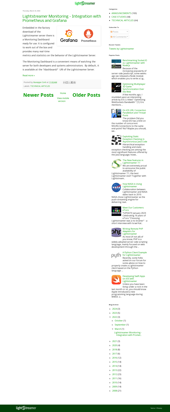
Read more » (29, 75)
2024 (115, 308)
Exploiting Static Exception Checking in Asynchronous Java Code (135, 139)
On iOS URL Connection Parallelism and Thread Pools (134, 113)
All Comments (118, 36)
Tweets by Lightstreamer (121, 48)
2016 (115, 357)
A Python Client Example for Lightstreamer (135, 253)
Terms (152, 408)
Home (63, 93)
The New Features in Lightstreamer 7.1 (133, 161)
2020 (115, 345)
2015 (115, 361)
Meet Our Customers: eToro (133, 209)
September (120, 324)
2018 (115, 349)
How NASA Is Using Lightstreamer (132, 185)
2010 (115, 382)
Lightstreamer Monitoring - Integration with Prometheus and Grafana (62, 18)
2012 (115, 374)
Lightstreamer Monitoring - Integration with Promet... (128, 333)
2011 (115, 378)
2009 (115, 386)
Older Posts (86, 95)
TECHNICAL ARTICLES (40, 86)
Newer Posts (38, 95)
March (118, 328)
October (119, 320)
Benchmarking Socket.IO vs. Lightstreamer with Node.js (135, 63)
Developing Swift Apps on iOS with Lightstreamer (134, 279)
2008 (115, 390)
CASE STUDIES (119, 16)
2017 (115, 353)
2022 (115, 317)
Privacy (159, 408)
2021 (115, 341)
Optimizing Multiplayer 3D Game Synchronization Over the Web (134, 88)
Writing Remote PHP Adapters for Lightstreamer (133, 231)
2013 (115, 370)
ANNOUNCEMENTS (121, 13)
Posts (114, 31)
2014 (115, 366)
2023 (115, 312)
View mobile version (63, 100)
